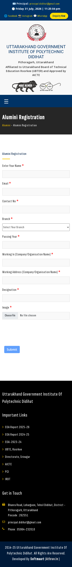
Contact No (10, 201)
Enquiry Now (59, 16)
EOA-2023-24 (13, 442)
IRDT (8, 479)
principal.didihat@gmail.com (45, 3)
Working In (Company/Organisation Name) (27, 254)
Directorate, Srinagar (17, 457)
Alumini (6, 125)
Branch (7, 218)
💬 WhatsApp (40, 16)
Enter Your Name (13, 165)
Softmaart (37, 559)
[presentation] (31, 329)
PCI (7, 472)
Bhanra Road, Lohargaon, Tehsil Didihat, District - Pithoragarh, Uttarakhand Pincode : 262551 (36, 510)
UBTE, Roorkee (13, 449)
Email (6, 183)
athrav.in (52, 559)
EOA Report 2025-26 (17, 427)
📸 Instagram (25, 16)
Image (7, 307)
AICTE (8, 464)
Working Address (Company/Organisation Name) (31, 272)
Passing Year (11, 236)
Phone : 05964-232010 (21, 529)
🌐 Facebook (10, 16)
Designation (10, 289)
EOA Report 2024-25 (17, 435)
